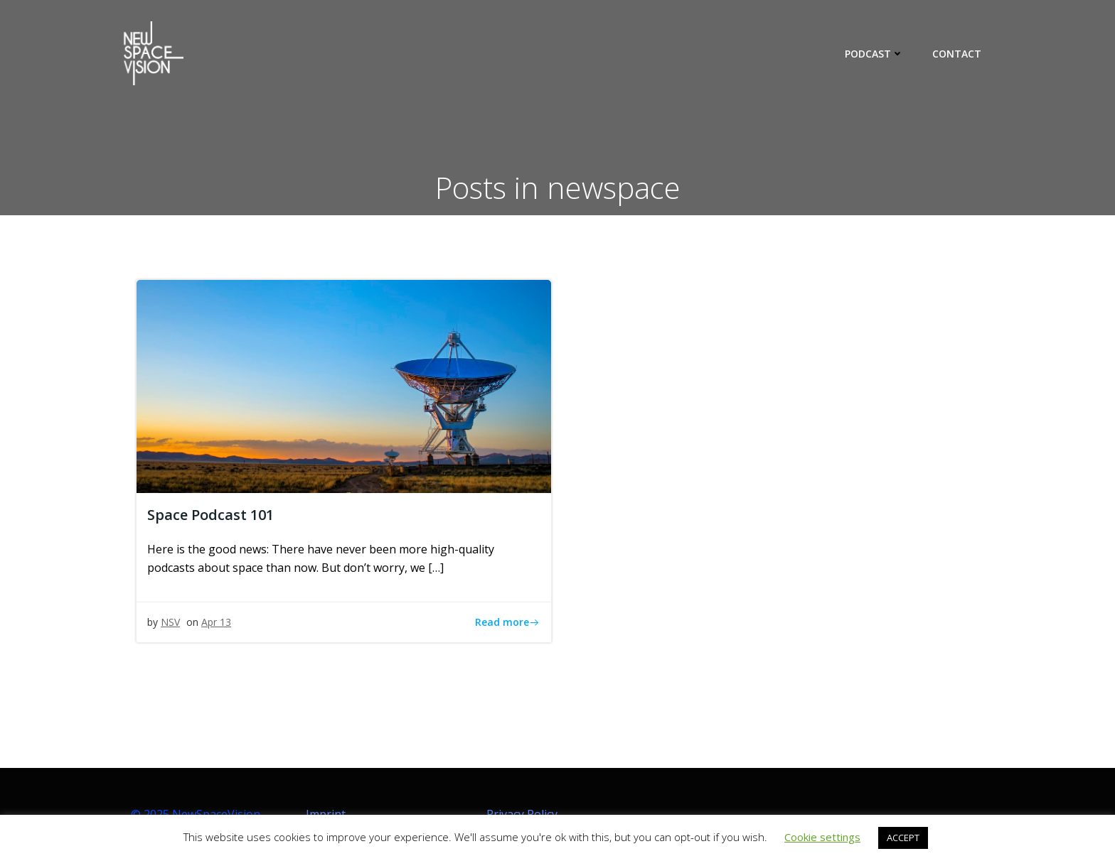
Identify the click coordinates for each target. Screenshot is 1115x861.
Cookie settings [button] (822, 837)
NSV (170, 622)
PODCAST (874, 53)
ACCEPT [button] (903, 837)
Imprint (326, 814)
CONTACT (956, 53)
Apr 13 (216, 622)
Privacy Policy (522, 814)
